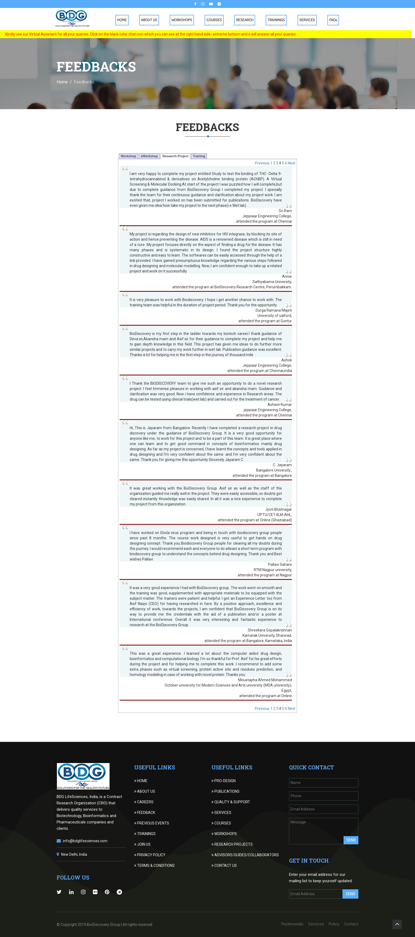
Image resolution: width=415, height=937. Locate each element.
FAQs (335, 20)
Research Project (175, 156)
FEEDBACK (144, 812)
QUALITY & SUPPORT (230, 802)
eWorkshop (149, 156)
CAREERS (144, 802)
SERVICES (221, 812)
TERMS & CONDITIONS (154, 865)
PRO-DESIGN (223, 781)
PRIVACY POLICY (149, 855)
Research (246, 20)
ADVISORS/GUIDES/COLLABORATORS (245, 855)
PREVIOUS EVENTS (151, 823)
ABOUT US (144, 791)
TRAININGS (145, 834)
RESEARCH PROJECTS (232, 844)
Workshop (128, 156)
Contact (351, 924)
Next (291, 163)
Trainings (278, 20)
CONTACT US (224, 865)
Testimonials (292, 924)
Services (309, 20)
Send (351, 840)
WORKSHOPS (224, 834)
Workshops (183, 20)
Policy (334, 924)
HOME (140, 781)
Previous (262, 163)
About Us (151, 20)
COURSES (221, 823)
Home (123, 20)
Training (199, 156)
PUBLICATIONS (225, 791)
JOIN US (142, 844)
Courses (216, 20)
